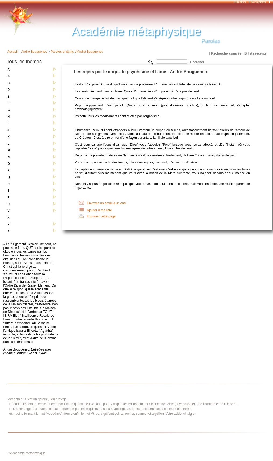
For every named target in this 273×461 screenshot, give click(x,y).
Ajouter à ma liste (99, 210)
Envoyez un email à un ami (106, 203)
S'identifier (240, 2)
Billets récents (255, 53)
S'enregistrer (258, 2)
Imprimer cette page (101, 216)
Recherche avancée (226, 53)
